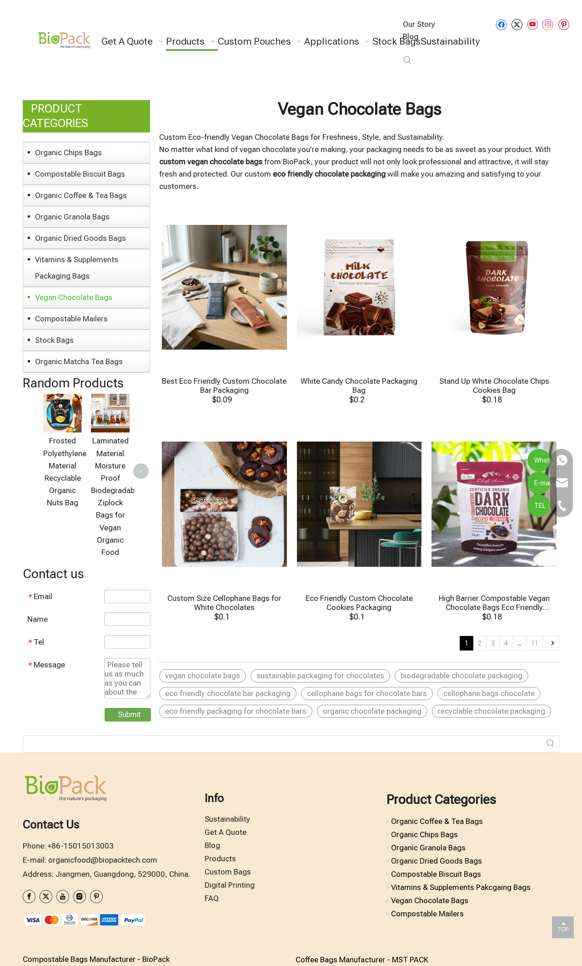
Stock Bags (54, 340)
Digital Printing (230, 895)
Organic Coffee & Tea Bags (81, 195)
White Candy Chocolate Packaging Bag (359, 385)
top (563, 927)
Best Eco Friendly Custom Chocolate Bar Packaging (224, 385)
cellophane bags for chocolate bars (367, 693)
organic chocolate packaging (372, 711)
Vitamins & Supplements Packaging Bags (76, 267)
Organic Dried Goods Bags (80, 238)
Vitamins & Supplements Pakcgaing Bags (461, 898)
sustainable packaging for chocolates (320, 675)
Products (220, 869)
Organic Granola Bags (72, 216)
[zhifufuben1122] (84, 930)
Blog (212, 856)
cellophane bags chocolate (489, 693)
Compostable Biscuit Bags (80, 173)
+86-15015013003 (81, 856)
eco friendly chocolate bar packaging (228, 693)
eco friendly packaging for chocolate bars (235, 711)
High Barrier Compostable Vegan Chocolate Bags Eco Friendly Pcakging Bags (494, 603)
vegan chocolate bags (202, 675)
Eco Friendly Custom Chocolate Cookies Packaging (359, 603)
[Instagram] (548, 24)
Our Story (419, 24)
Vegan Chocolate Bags (73, 297)
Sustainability (227, 829)
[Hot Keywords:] (407, 60)
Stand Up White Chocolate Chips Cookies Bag (494, 385)
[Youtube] (532, 24)
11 (534, 643)
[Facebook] (501, 24)
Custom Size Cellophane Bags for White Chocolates (224, 603)
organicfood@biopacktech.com (102, 870)
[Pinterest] (563, 24)
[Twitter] (516, 24)
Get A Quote (225, 843)
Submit (129, 725)
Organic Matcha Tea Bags (79, 361)
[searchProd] (282, 755)
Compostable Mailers (71, 318)
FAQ (212, 908)
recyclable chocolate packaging (491, 711)
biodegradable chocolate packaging (461, 675)
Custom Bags (228, 882)
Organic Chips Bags (68, 152)
